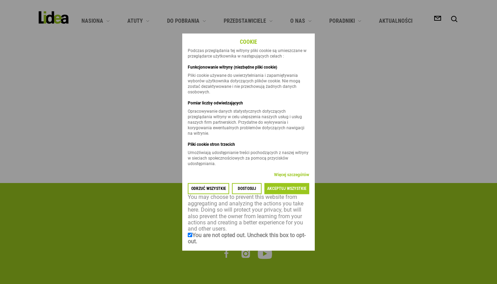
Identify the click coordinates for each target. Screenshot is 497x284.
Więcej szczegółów (291, 175)
